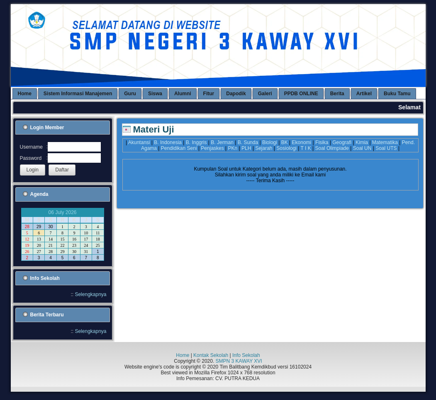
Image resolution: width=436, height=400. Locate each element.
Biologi (269, 142)
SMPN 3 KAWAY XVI (239, 361)
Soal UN (362, 148)
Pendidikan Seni (179, 148)
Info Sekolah (246, 355)
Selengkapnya (90, 294)
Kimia (362, 142)
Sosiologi (286, 148)
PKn (233, 148)
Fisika (321, 142)
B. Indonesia (168, 142)
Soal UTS (386, 148)
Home (182, 355)
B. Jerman (222, 142)
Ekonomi (302, 142)
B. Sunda (248, 142)
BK (284, 142)
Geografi (341, 142)
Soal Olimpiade (332, 148)
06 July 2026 (62, 212)
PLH (246, 148)
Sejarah (263, 148)
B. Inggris (196, 142)
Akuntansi (139, 142)
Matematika (385, 142)
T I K (306, 148)
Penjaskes (212, 148)
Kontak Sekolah (210, 355)
